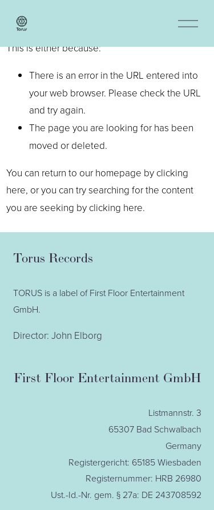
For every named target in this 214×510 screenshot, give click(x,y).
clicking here (116, 207)
